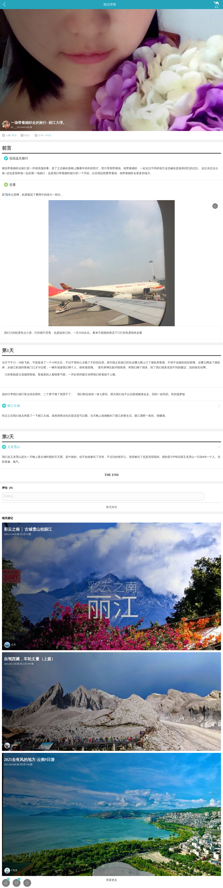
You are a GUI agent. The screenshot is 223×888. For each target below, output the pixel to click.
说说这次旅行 (18, 158)
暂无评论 (111, 507)
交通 (12, 184)
